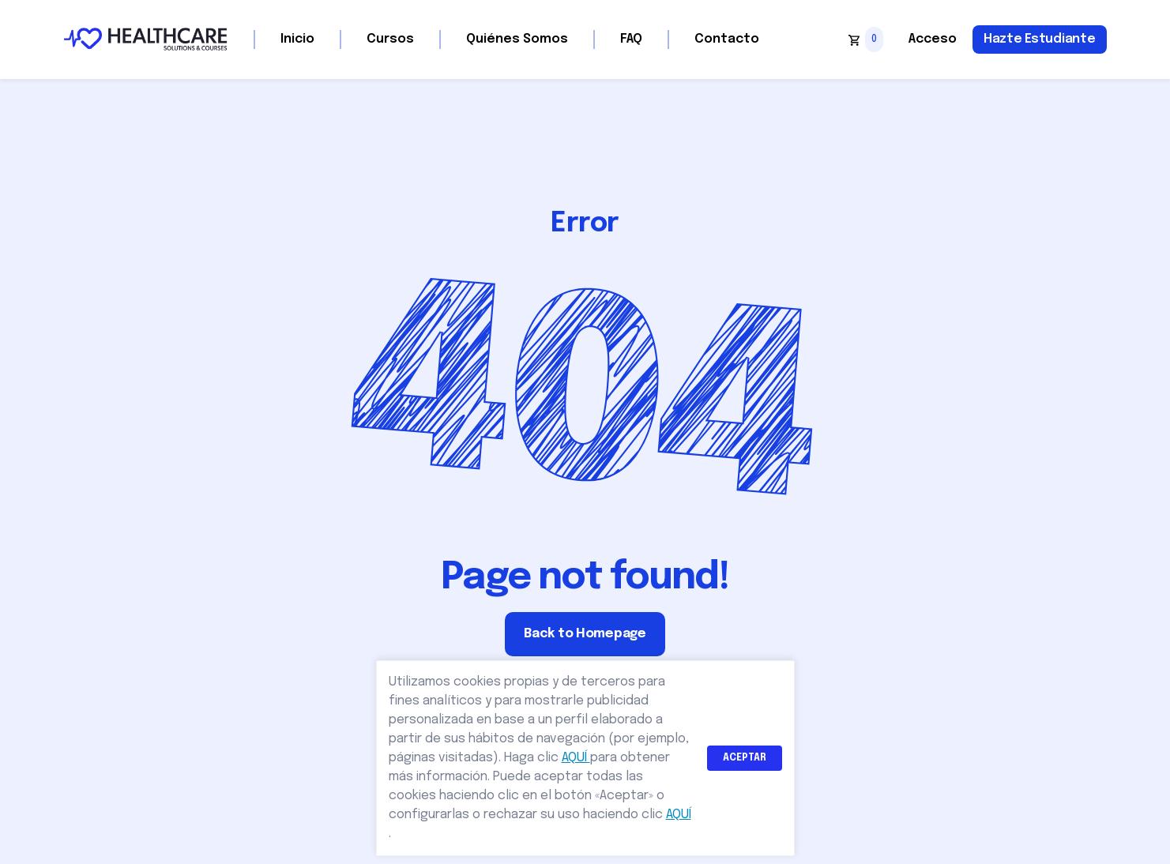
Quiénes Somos (517, 39)
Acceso (933, 39)
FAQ (631, 39)
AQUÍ (576, 757)
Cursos (390, 39)
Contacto (726, 39)
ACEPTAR (744, 758)
